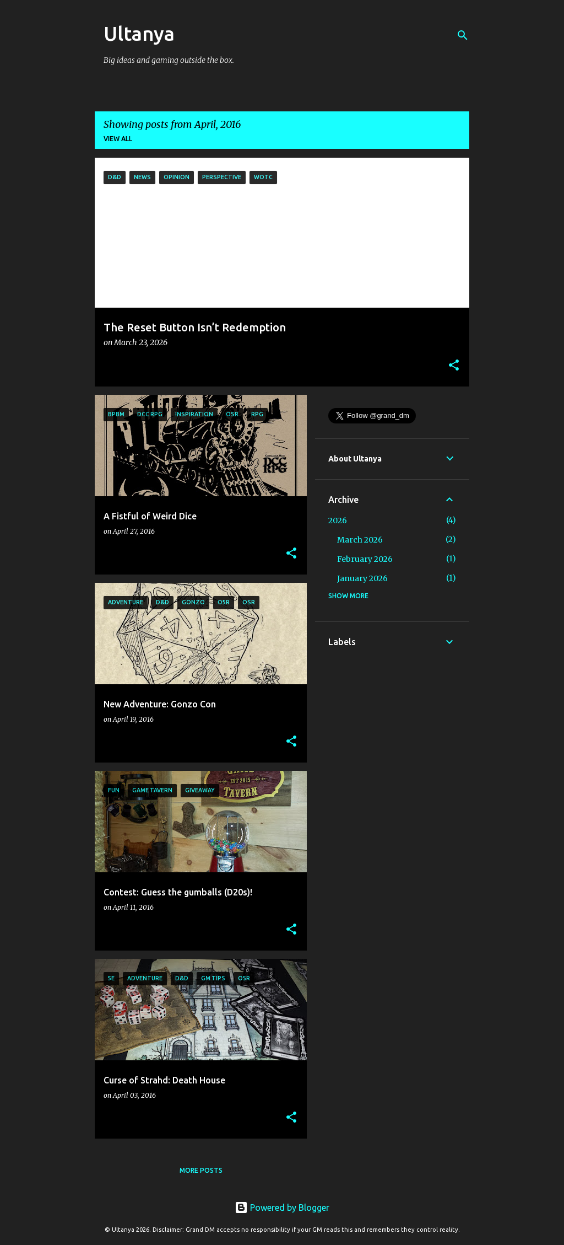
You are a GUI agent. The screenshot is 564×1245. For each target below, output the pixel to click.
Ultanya (139, 33)
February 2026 (365, 559)
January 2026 (362, 578)
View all (118, 138)
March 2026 (360, 540)
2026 (337, 520)
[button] (453, 365)
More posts (201, 1170)
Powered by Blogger (282, 1207)
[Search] (462, 35)
